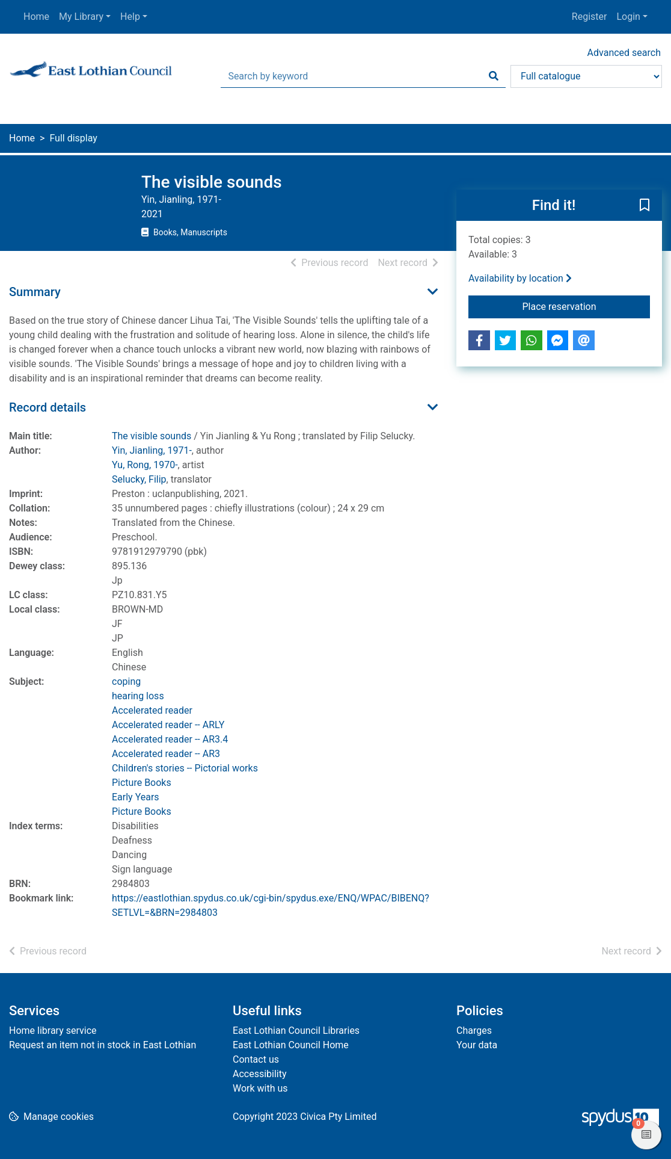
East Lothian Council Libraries (296, 1030)
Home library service (53, 1030)
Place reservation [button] (586, 305)
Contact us (256, 1059)
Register (589, 16)
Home (36, 16)
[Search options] (586, 76)
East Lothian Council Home (291, 1045)
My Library (81, 16)
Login (628, 16)
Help (130, 16)
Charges (474, 1030)
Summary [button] (35, 292)
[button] (644, 206)
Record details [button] (47, 407)
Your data (476, 1045)
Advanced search (624, 52)
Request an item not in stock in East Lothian (102, 1045)
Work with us (260, 1088)
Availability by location (520, 278)
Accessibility (260, 1074)
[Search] (494, 76)
